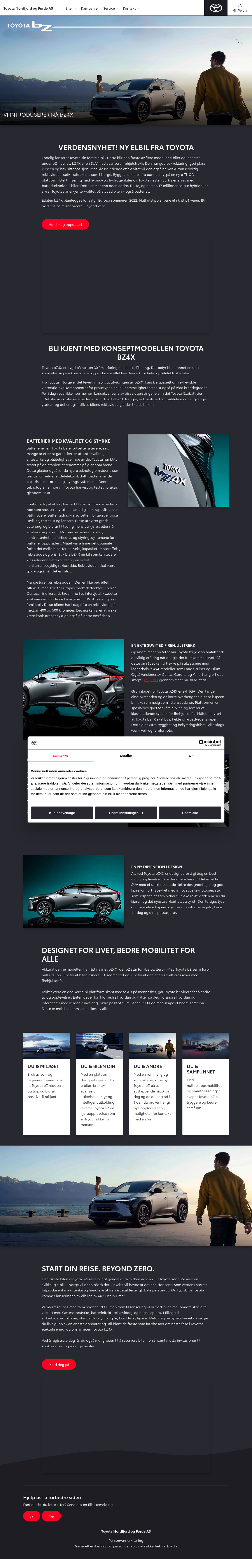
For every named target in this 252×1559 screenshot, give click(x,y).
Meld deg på (59, 1364)
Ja (31, 1515)
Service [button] (109, 7)
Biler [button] (69, 7)
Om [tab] (191, 755)
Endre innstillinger (126, 812)
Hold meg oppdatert (65, 224)
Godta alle (190, 812)
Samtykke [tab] (60, 755)
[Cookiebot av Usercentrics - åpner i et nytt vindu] (202, 743)
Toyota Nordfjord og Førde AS (28, 7)
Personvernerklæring (126, 1540)
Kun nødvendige (62, 812)
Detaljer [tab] (126, 755)
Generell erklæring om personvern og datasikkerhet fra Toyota (126, 1545)
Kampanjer (90, 7)
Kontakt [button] (130, 7)
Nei (51, 1515)
